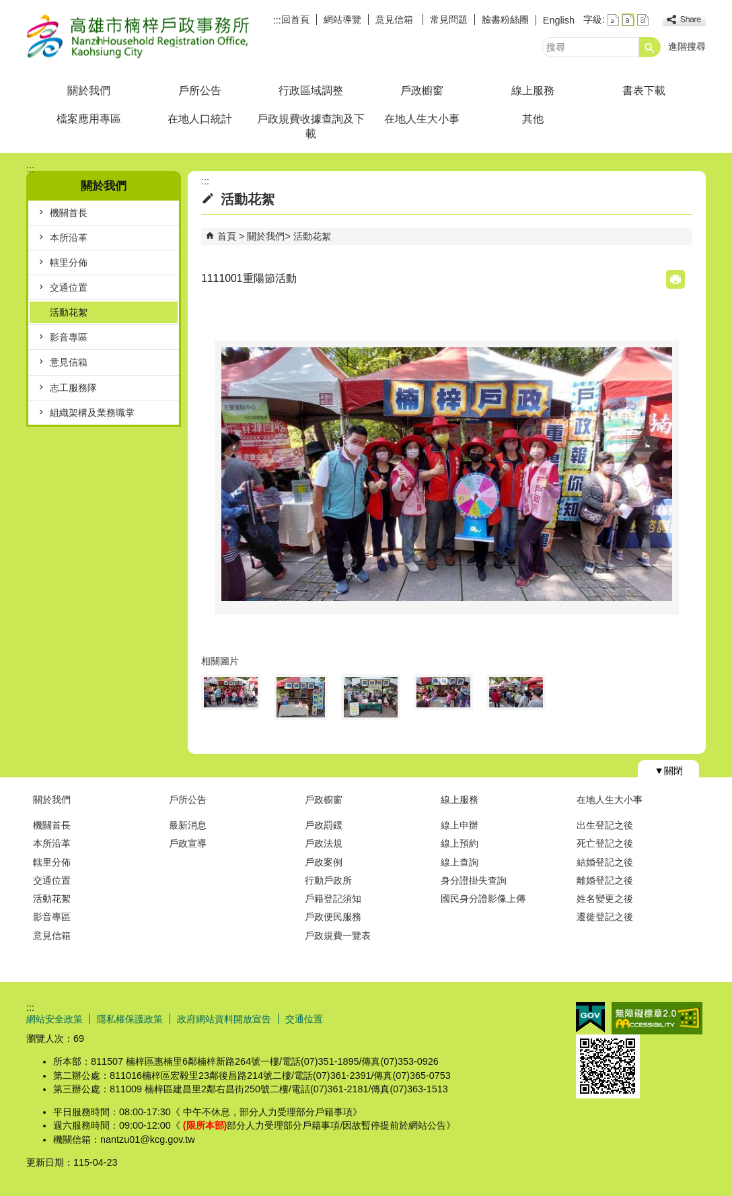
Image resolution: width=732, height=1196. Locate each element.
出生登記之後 (605, 825)
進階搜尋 (687, 46)
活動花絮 (68, 312)
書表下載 (643, 90)
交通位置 (68, 287)
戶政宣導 (188, 843)
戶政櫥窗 (421, 90)
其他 (533, 119)
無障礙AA (657, 1018)
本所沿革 (68, 237)
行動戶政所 (328, 880)
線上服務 (532, 90)
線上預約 (459, 843)
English (559, 20)
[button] (650, 47)
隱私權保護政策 (130, 1019)
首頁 (226, 236)
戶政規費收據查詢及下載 (311, 126)
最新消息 (188, 825)
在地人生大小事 (422, 119)
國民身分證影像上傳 (483, 898)
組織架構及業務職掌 (92, 412)
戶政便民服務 (333, 916)
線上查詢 (459, 862)
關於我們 (88, 90)
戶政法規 (323, 843)
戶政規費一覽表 (338, 935)
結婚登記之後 (605, 862)
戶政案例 (323, 862)
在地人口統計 (200, 119)
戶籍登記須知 (333, 898)
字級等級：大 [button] (643, 20)
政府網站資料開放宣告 (224, 1019)
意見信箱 (395, 19)
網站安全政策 (54, 1019)
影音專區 (68, 337)
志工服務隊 (73, 387)
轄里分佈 (68, 262)
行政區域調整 (311, 90)
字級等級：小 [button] (613, 20)
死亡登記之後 (605, 843)
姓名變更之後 (605, 898)
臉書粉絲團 (505, 19)
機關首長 (68, 212)
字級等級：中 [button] (628, 19)
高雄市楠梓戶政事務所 (140, 36)
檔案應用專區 (89, 119)
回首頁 (295, 19)
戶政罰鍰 (323, 825)
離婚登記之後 (605, 880)
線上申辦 (459, 825)
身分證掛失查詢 (474, 880)
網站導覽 (342, 19)
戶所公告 (199, 90)
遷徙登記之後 (605, 916)
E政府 (590, 1017)
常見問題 (449, 19)
